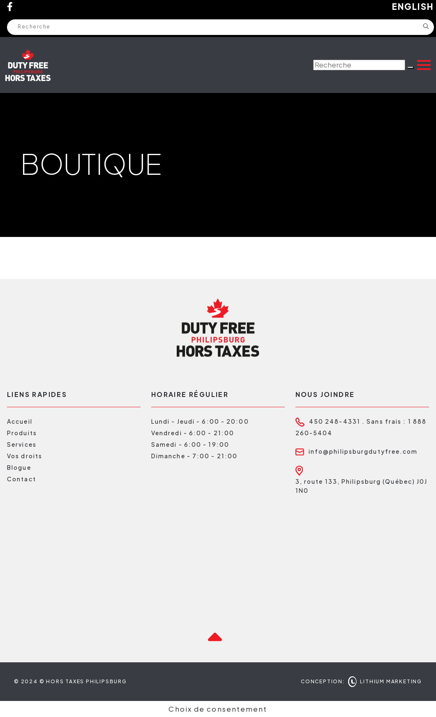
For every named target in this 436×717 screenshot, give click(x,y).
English (413, 6)
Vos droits (24, 455)
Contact (21, 479)
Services (22, 444)
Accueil (19, 421)
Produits (22, 432)
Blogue (19, 467)
